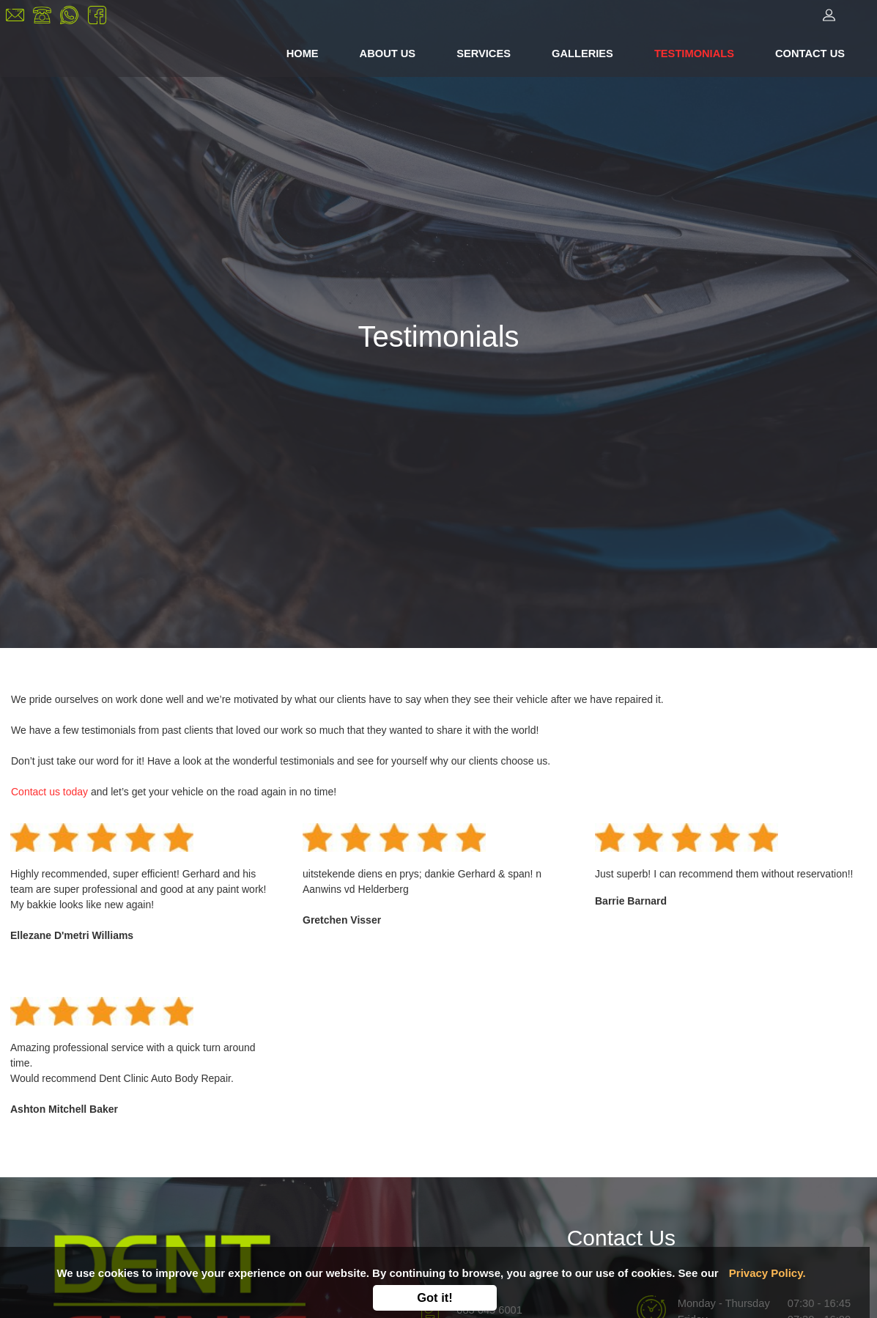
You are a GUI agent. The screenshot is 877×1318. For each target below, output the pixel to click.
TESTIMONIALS (694, 53)
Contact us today (49, 792)
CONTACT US (810, 53)
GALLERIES (582, 53)
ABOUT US (388, 53)
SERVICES (483, 53)
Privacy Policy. (767, 1273)
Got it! (435, 1297)
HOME (305, 52)
